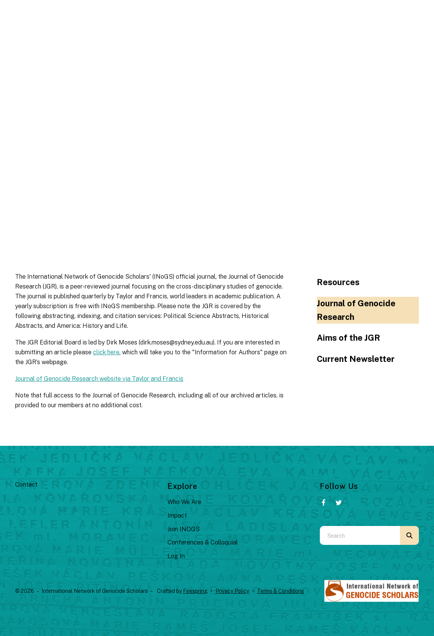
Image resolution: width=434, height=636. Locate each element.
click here (106, 352)
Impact (177, 515)
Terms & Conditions (280, 591)
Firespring (195, 591)
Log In (176, 556)
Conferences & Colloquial (202, 542)
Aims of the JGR (348, 338)
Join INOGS (183, 529)
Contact (26, 484)
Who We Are (184, 502)
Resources (338, 282)
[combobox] (360, 535)
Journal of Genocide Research (356, 310)
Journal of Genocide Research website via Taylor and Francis (99, 378)
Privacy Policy (232, 591)
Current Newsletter (356, 359)
